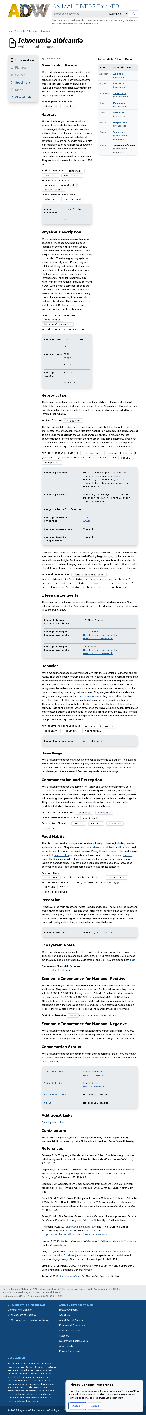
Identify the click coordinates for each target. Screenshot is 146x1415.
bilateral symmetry (57, 324)
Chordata (118, 83)
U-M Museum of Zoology (22, 1315)
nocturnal (90, 726)
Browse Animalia (68, 1309)
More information (93, 1075)
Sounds (18, 74)
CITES (47, 1102)
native (69, 106)
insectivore (116, 877)
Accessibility (66, 1346)
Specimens (21, 82)
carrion (49, 886)
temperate (75, 170)
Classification (22, 97)
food (73, 1015)
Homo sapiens (105, 932)
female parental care (89, 574)
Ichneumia (119, 132)
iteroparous (91, 453)
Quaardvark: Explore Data (73, 1341)
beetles (130, 843)
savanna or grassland (59, 184)
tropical (50, 175)
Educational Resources (72, 1325)
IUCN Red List (53, 1071)
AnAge (67, 357)
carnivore (51, 877)
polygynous (73, 420)
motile (109, 726)
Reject (94, 1406)
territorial (93, 730)
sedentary (51, 730)
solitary (71, 730)
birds (112, 847)
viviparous (51, 462)
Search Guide (91, 23)
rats (82, 847)
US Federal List (55, 1094)
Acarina (58, 1255)
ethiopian (51, 106)
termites (127, 855)
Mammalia (119, 102)
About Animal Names (71, 1320)
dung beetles (61, 855)
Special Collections (70, 1330)
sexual (125, 457)
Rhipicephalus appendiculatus (113, 1251)
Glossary (64, 1335)
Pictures (19, 67)
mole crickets (54, 847)
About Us (64, 1315)
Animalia (21, 31)
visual (78, 823)
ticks (133, 959)
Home (11, 31)
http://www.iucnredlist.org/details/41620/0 (75, 1234)
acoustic (84, 812)
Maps (17, 89)
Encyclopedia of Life (53, 1122)
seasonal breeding (119, 453)
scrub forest (53, 189)
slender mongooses (89, 696)
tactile (96, 823)
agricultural (73, 198)
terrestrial (72, 175)
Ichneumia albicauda (39, 31)
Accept (77, 1406)
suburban (50, 198)
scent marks (91, 818)
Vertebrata (119, 93)
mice (89, 847)
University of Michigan (20, 1309)
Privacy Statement (69, 1351)
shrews (97, 847)
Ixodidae (63, 970)
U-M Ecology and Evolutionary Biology (29, 1320)
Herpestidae (120, 122)
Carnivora (118, 112)
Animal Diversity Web (85, 6)
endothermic (52, 319)
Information (22, 60)
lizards (124, 847)
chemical (104, 812)
